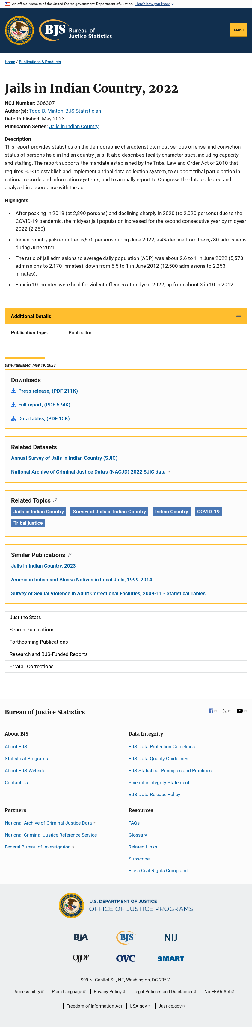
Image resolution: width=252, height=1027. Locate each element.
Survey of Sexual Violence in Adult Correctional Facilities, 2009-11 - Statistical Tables (108, 593)
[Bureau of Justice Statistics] (126, 942)
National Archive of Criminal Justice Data (50, 823)
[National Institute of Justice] (171, 935)
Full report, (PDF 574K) (44, 405)
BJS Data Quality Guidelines (158, 758)
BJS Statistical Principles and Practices (170, 770)
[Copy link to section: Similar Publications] (68, 554)
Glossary (138, 835)
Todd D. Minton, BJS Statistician (65, 111)
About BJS (16, 746)
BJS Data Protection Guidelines (162, 746)
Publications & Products (40, 62)
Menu (239, 30)
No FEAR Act (219, 991)
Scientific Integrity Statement (159, 782)
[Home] (75, 30)
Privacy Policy (110, 991)
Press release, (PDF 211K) (48, 391)
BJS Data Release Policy (154, 794)
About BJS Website (25, 770)
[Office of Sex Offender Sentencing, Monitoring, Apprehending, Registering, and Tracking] (171, 957)
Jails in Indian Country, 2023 (43, 566)
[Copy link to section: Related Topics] (54, 500)
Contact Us (16, 782)
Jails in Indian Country (74, 126)
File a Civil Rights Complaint (158, 870)
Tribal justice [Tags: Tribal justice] (28, 523)
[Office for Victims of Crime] (125, 958)
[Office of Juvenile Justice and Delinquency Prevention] (81, 959)
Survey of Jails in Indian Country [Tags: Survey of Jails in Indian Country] (109, 512)
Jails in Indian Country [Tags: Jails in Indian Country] (38, 512)
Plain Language (69, 991)
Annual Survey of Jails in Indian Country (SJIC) (64, 458)
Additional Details (31, 316)
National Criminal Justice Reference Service (51, 835)
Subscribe (139, 859)
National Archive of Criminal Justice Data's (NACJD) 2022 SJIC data (91, 472)
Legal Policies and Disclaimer (165, 991)
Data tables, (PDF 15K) (44, 418)
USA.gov (140, 1006)
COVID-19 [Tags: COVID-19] (208, 512)
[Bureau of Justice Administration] (81, 935)
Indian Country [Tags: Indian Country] (171, 512)
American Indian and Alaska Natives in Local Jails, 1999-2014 (81, 580)
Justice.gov (172, 1006)
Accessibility (29, 991)
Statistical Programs (26, 758)
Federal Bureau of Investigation (40, 847)
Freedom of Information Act (94, 1006)
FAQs (134, 823)
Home (10, 62)
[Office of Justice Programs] (19, 30)
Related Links (143, 847)
